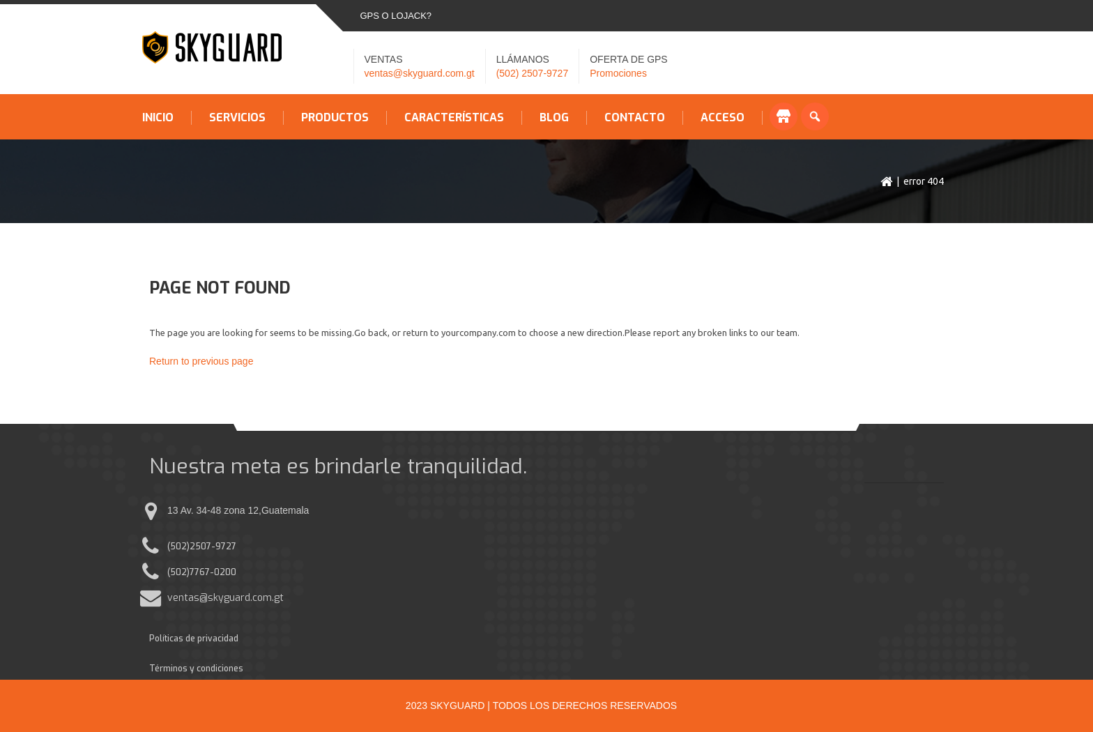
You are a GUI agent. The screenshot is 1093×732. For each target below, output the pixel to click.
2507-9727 (213, 546)
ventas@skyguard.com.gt (420, 73)
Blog (554, 118)
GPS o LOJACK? (396, 15)
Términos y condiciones (196, 668)
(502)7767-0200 (201, 572)
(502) (178, 546)
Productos (335, 118)
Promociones (618, 73)
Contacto (634, 118)
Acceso (722, 118)
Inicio (158, 118)
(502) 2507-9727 (532, 73)
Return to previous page (201, 361)
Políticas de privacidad (193, 638)
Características (454, 118)
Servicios (237, 118)
